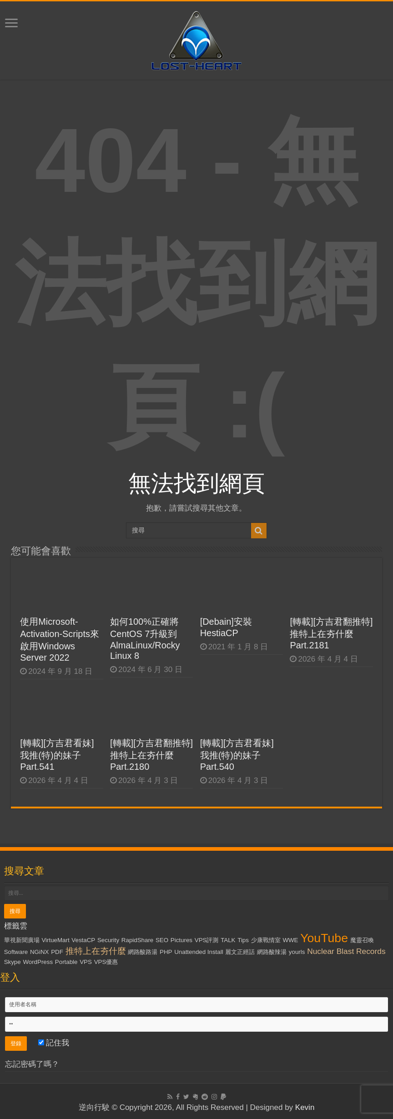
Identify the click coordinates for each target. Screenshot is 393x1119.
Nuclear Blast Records (346, 951)
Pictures (181, 940)
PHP (166, 951)
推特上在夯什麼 (96, 951)
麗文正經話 (240, 951)
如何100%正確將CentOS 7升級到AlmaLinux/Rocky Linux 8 (145, 639)
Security (108, 940)
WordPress (38, 961)
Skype (12, 961)
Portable (66, 961)
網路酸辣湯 (272, 951)
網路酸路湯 (142, 951)
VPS (86, 961)
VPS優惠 (106, 961)
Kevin (305, 1107)
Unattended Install (198, 951)
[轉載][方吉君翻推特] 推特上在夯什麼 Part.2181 (331, 633)
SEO (162, 940)
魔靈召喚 (362, 940)
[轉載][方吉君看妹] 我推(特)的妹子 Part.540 (237, 755)
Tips (243, 940)
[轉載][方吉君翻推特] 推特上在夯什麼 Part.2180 (151, 755)
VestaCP (83, 940)
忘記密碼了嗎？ (32, 1064)
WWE (290, 940)
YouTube (324, 938)
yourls (297, 951)
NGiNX (39, 951)
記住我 (54, 1043)
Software (16, 951)
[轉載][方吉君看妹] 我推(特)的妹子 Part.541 (57, 755)
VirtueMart (55, 940)
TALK (228, 940)
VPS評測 (207, 940)
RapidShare (137, 940)
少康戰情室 (266, 940)
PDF (57, 951)
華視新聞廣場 (22, 940)
